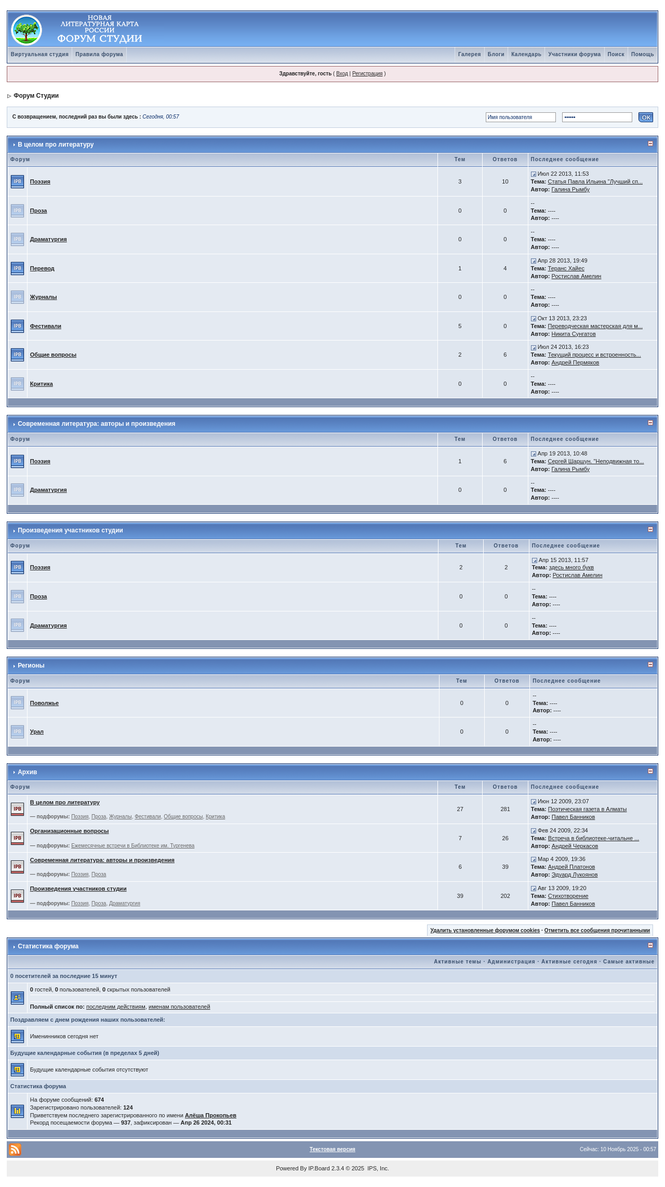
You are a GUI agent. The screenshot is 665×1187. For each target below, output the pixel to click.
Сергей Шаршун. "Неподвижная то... (596, 461)
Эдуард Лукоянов (575, 874)
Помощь (642, 54)
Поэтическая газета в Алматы (587, 809)
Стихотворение (568, 896)
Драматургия (48, 239)
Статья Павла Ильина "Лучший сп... (595, 181)
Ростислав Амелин (577, 276)
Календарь (526, 54)
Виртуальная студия (40, 54)
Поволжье (44, 703)
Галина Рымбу (571, 189)
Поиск (616, 54)
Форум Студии (36, 95)
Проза (38, 210)
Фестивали (45, 326)
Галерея (469, 54)
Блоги (496, 54)
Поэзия (40, 181)
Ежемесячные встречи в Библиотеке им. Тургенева (132, 846)
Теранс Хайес (566, 268)
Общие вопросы (53, 354)
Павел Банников (573, 817)
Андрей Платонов (571, 867)
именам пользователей (179, 1006)
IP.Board (319, 1168)
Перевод (42, 268)
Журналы (43, 297)
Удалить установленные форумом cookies (485, 930)
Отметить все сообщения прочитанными (597, 930)
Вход (342, 73)
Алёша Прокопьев (210, 1115)
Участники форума (574, 54)
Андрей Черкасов (575, 846)
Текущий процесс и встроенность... (594, 354)
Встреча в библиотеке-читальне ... (593, 838)
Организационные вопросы (69, 831)
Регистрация (367, 73)
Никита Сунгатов (574, 334)
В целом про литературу (56, 144)
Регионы (31, 665)
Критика (41, 384)
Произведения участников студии (70, 530)
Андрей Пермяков (576, 362)
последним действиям (115, 1006)
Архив (27, 772)
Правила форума (99, 54)
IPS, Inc (377, 1168)
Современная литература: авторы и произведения (96, 423)
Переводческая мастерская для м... (595, 326)
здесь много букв (571, 567)
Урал (37, 731)
